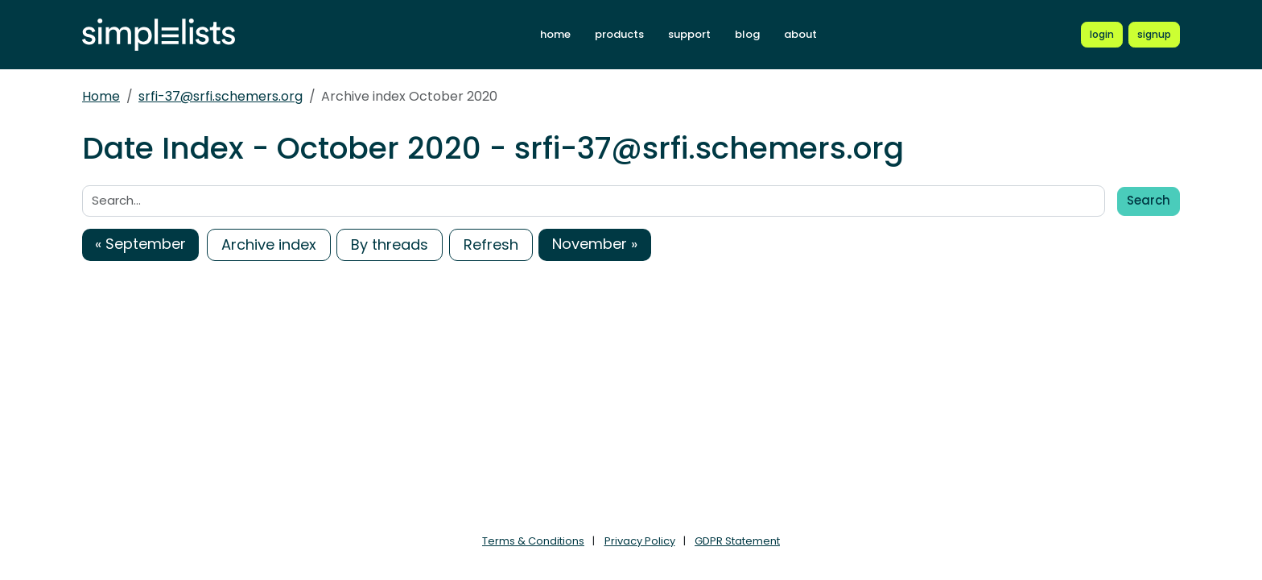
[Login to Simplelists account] (1102, 35)
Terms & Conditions (533, 541)
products (619, 34)
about (800, 34)
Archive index (268, 244)
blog (747, 34)
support (689, 34)
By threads (389, 244)
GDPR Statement (737, 541)
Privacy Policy (639, 541)
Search (1148, 200)
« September (140, 244)
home (555, 34)
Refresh (491, 244)
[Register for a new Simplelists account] (1154, 35)
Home (101, 96)
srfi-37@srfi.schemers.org (220, 96)
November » (594, 244)
